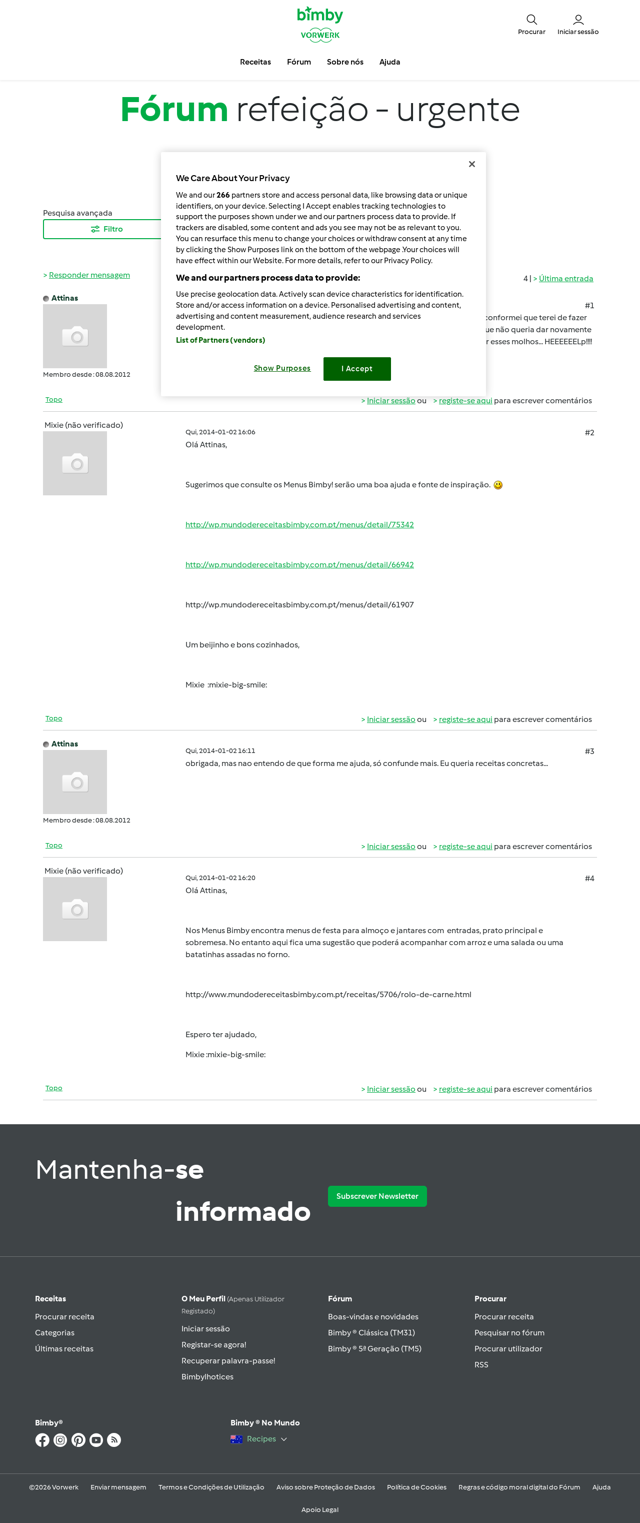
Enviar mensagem (118, 1487)
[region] (323, 274)
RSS (481, 1364)
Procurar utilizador (508, 1348)
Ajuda (601, 1487)
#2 (589, 432)
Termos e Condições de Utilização (211, 1487)
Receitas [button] (255, 62)
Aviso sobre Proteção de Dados (325, 1487)
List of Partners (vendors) (221, 340)
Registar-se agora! (214, 1344)
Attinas (65, 298)
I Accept (357, 368)
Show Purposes (283, 368)
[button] (532, 24)
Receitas (50, 1298)
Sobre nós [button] (345, 62)
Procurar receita (64, 1316)
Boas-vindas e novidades (373, 1316)
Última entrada (566, 278)
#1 (589, 305)
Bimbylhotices (208, 1376)
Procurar (490, 1298)
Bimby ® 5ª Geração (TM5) (375, 1348)
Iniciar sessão (391, 400)
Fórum (340, 1298)
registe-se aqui (465, 400)
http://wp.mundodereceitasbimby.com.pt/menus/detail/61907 (300, 604)
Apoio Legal (320, 1509)
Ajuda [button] (390, 62)
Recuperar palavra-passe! (228, 1360)
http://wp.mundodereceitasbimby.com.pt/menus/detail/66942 (300, 564)
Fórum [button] (299, 62)
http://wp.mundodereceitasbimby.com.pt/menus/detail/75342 (300, 524)
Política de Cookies (416, 1487)
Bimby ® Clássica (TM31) (371, 1332)
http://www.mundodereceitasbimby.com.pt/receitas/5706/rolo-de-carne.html (329, 994)
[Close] (472, 164)
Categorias (54, 1332)
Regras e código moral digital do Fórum (519, 1487)
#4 (589, 878)
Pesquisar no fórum (509, 1332)
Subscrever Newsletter (377, 1196)
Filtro (106, 229)
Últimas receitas (64, 1348)
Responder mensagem (89, 275)
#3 (589, 751)
